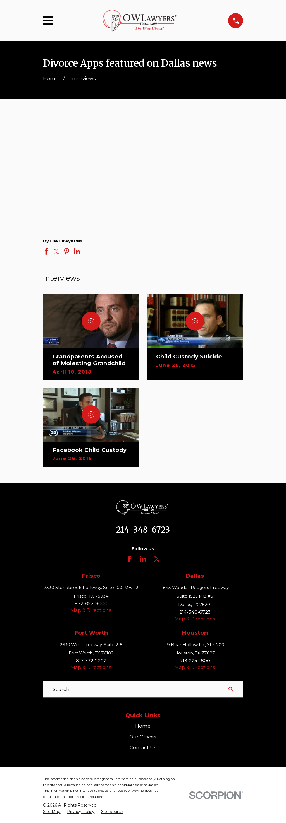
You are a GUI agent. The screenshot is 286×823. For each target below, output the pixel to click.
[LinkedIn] (143, 559)
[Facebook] (129, 559)
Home (143, 726)
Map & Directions (91, 610)
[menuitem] (52, 812)
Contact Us (143, 747)
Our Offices (142, 737)
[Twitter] (157, 559)
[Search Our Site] (230, 689)
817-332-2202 (91, 660)
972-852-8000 (91, 603)
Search (61, 689)
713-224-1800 (195, 660)
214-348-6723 (143, 530)
